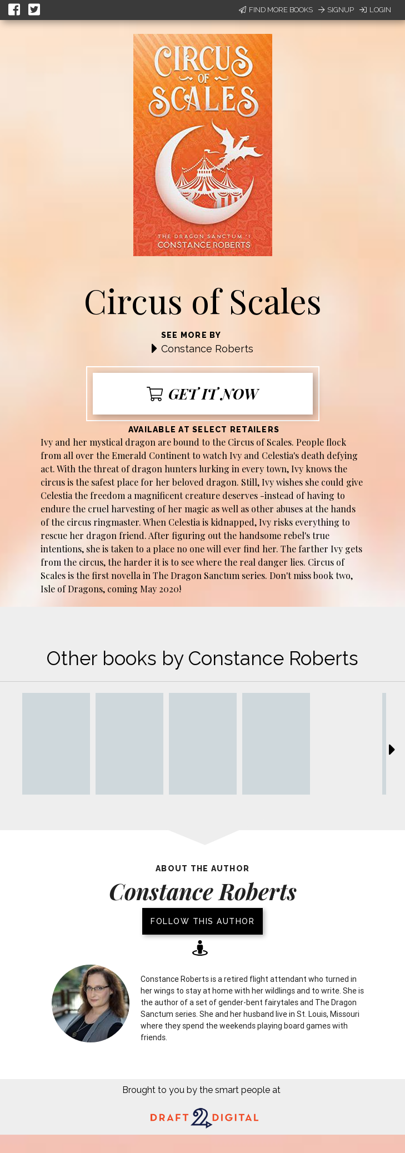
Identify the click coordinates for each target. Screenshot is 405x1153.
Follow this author (202, 921)
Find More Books (276, 10)
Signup (336, 10)
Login (375, 10)
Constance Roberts (207, 349)
